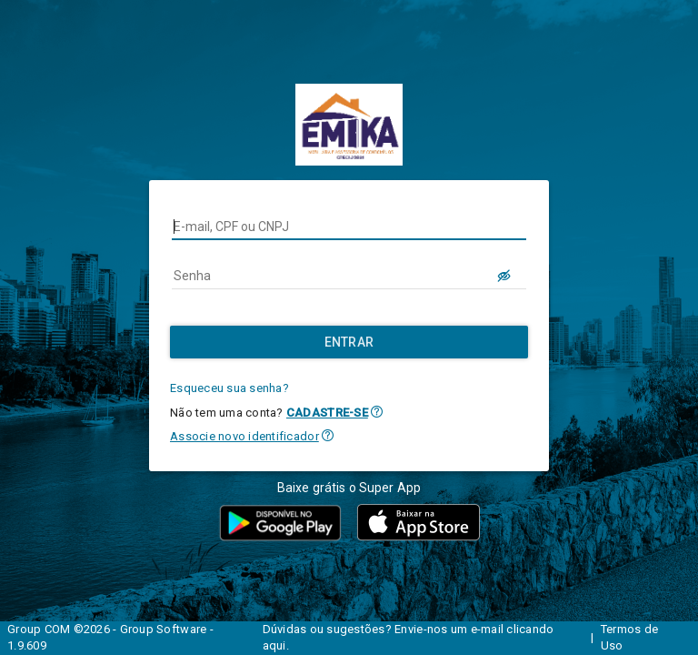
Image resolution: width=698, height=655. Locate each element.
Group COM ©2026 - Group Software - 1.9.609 (110, 637)
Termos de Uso (629, 637)
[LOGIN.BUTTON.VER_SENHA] (504, 275)
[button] (377, 412)
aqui (274, 645)
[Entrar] (349, 342)
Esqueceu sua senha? (229, 388)
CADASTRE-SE (327, 412)
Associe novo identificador (244, 436)
